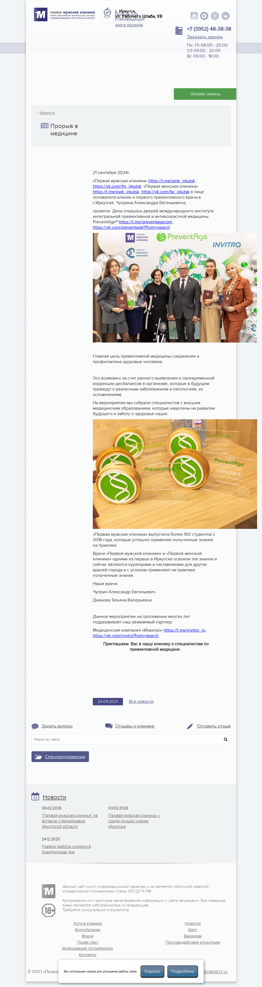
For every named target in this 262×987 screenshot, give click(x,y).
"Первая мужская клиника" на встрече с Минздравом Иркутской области (70, 821)
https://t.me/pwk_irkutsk (116, 192)
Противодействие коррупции (193, 942)
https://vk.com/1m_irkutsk (117, 186)
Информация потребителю (87, 948)
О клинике (139, 82)
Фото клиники (171, 82)
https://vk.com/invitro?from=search (126, 635)
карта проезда (129, 24)
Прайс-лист (87, 942)
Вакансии (192, 936)
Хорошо (152, 971)
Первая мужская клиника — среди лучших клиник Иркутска (134, 821)
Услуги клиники (87, 923)
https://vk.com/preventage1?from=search (131, 227)
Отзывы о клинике (135, 726)
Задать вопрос (57, 726)
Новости (47, 113)
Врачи (115, 82)
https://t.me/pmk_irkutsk (171, 181)
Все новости (141, 701)
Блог (192, 929)
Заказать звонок (205, 37)
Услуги (60, 82)
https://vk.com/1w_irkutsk (165, 192)
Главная (37, 82)
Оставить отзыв (214, 726)
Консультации (87, 82)
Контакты (87, 954)
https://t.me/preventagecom (145, 222)
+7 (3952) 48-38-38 (209, 29)
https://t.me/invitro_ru (184, 630)
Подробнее (182, 971)
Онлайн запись (205, 94)
